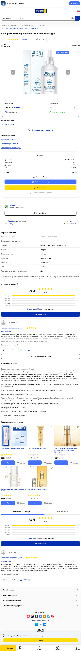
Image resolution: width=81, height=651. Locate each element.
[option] (40, 72)
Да (5, 350)
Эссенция (42, 25)
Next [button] (68, 72)
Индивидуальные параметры (40, 130)
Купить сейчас (40, 188)
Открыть (74, 3)
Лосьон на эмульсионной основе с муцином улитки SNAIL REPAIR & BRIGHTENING (65, 450)
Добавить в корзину (40, 182)
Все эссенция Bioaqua (9, 143)
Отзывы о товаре (22, 511)
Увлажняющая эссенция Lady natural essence (13, 489)
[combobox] (10, 18)
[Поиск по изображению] (72, 18)
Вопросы (62, 511)
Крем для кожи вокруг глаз (37, 448)
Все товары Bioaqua (8, 139)
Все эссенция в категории (11, 147)
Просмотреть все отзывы (40, 356)
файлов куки (44, 636)
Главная (4, 25)
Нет (14, 350)
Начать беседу (40, 213)
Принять (40, 640)
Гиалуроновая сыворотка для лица (12, 448)
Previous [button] (13, 72)
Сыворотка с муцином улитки (37, 489)
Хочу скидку (62, 52)
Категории (13, 25)
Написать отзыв (40, 314)
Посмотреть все (7, 124)
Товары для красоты (28, 25)
